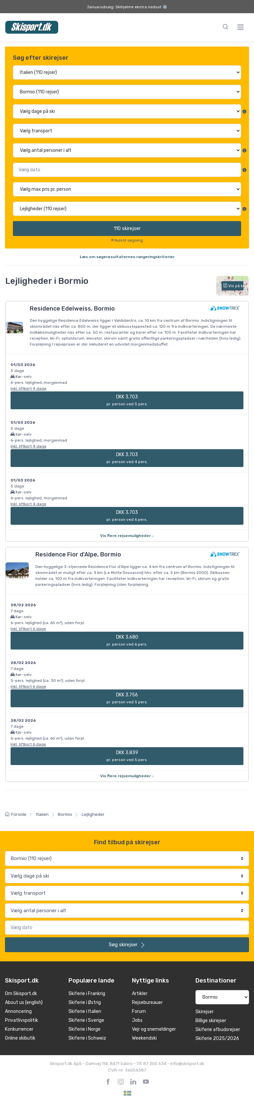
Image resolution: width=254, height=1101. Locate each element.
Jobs (137, 1020)
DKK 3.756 (127, 698)
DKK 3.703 (127, 400)
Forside (15, 814)
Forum (139, 1011)
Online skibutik (20, 1038)
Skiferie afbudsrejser (217, 1029)
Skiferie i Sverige (86, 1020)
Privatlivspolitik (21, 1020)
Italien (42, 814)
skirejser (127, 228)
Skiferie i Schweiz (87, 1038)
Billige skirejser (210, 1020)
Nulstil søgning (128, 240)
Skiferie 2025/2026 (217, 1038)
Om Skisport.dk (21, 993)
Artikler (140, 993)
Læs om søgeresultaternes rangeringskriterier (127, 256)
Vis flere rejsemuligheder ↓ (127, 535)
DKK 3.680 (127, 640)
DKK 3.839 (127, 756)
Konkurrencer (19, 1029)
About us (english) (24, 1002)
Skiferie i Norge (84, 1029)
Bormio (65, 814)
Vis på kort (233, 286)
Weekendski (144, 1038)
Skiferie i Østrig (84, 1002)
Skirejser (204, 1012)
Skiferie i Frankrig (86, 993)
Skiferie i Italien (84, 1011)
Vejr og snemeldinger (154, 1029)
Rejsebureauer (147, 1002)
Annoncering (18, 1011)
